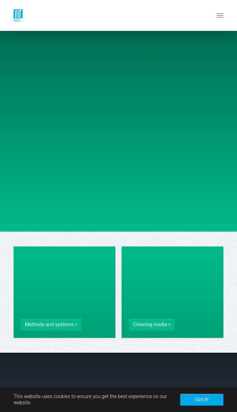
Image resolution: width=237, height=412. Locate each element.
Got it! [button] (201, 399)
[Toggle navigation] (220, 15)
